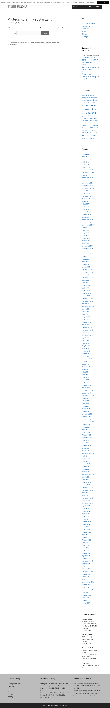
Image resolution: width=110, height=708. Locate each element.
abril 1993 (85, 579)
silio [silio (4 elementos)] (91, 135)
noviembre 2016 (87, 220)
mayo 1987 (86, 603)
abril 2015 (85, 262)
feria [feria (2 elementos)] (83, 109)
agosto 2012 (86, 338)
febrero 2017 (86, 214)
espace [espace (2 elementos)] (96, 102)
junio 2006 (85, 456)
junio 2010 (85, 403)
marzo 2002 (86, 511)
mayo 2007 (86, 440)
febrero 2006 (86, 466)
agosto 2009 (86, 417)
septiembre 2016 (88, 225)
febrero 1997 (86, 553)
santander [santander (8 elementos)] (86, 135)
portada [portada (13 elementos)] (86, 132)
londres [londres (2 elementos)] (92, 120)
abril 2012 (85, 348)
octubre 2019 (86, 180)
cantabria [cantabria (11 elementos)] (94, 100)
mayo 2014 (86, 285)
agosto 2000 (86, 524)
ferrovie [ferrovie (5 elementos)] (86, 110)
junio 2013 (85, 314)
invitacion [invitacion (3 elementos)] (91, 118)
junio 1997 (85, 543)
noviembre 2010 (87, 390)
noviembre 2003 (87, 490)
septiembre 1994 (88, 571)
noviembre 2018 (87, 186)
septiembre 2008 (88, 422)
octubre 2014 (86, 275)
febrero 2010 (86, 411)
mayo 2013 (86, 317)
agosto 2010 (86, 398)
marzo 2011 (86, 382)
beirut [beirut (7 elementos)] (84, 100)
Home (75, 6)
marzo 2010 (86, 409)
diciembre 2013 (87, 298)
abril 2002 (85, 508)
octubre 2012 (86, 333)
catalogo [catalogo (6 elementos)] (88, 102)
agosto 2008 (86, 424)
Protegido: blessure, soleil (91, 691)
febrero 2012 (86, 354)
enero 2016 (86, 243)
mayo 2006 (86, 459)
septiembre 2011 (88, 367)
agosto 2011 (86, 369)
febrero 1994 (86, 574)
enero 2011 (86, 388)
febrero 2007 (86, 445)
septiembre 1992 (88, 582)
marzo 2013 (86, 319)
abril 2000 (85, 527)
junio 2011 (85, 375)
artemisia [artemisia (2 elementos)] (93, 97)
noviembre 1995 (87, 561)
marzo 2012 (86, 351)
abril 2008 (85, 430)
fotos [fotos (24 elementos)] (93, 109)
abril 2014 (85, 288)
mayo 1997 (86, 545)
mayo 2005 (86, 469)
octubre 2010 (86, 393)
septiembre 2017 (88, 199)
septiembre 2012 (88, 335)
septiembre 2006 (88, 453)
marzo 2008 (86, 432)
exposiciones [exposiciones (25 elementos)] (89, 105)
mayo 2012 (86, 346)
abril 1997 (85, 548)
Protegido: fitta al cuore (90, 693)
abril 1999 (85, 535)
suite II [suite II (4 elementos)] (95, 135)
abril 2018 (85, 191)
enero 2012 (86, 356)
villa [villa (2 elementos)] (93, 138)
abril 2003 (85, 493)
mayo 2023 (86, 154)
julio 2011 (85, 372)
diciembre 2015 (87, 246)
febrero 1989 (86, 600)
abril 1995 (85, 566)
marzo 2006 (86, 464)
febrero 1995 (86, 569)
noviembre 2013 (87, 301)
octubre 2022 (86, 159)
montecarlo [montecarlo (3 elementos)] (89, 123)
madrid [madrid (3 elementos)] (96, 120)
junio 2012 (85, 343)
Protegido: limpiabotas (90, 696)
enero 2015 (86, 267)
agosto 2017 (86, 201)
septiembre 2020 (88, 172)
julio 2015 (85, 259)
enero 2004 (86, 485)
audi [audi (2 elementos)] (96, 97)
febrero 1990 (86, 595)
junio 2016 (85, 230)
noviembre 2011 (87, 361)
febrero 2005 (86, 472)
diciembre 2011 (87, 359)
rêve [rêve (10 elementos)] (97, 132)
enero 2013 (86, 325)
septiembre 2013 (88, 306)
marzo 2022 (86, 167)
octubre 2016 (86, 222)
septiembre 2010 (88, 396)
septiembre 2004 (88, 474)
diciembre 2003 (87, 487)
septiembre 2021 (88, 170)
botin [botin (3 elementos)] (88, 100)
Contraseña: (24, 33)
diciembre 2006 (87, 451)
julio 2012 (85, 340)
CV (83, 6)
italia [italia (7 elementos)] (96, 118)
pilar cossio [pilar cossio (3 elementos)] (89, 130)
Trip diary (12, 41)
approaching (13, 44)
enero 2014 (86, 296)
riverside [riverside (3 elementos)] (92, 133)
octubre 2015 (86, 251)
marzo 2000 (86, 529)
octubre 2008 (86, 419)
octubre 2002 (86, 501)
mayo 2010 (86, 406)
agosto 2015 (86, 256)
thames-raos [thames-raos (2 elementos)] (84, 138)
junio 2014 (85, 283)
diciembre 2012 (87, 327)
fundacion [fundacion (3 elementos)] (84, 113)
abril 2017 (85, 209)
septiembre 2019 (88, 183)
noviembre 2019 (87, 178)
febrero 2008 (86, 435)
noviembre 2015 (87, 249)
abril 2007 (85, 443)
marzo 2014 (86, 291)
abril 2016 (85, 235)
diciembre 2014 (87, 270)
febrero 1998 (86, 540)
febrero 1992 (86, 585)
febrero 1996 (86, 558)
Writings (85, 37)
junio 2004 (85, 480)
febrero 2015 (86, 264)
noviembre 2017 (87, 196)
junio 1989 (85, 598)
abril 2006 (85, 461)
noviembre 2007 (87, 438)
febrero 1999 (86, 537)
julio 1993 (85, 577)
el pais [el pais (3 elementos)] (93, 102)
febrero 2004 (86, 482)
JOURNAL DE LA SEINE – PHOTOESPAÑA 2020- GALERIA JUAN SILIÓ (87, 686)
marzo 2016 (86, 238)
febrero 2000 (86, 532)
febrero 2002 (86, 514)
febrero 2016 (86, 241)
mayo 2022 (86, 165)
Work (90, 6)
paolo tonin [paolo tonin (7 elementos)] (94, 127)
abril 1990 (85, 592)
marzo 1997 (86, 550)
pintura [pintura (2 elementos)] (94, 130)
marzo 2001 (86, 519)
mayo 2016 (86, 233)
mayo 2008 (86, 427)
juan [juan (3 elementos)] (86, 120)
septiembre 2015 (88, 254)
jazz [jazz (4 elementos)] (83, 120)
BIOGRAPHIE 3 (45, 698)
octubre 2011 (86, 364)
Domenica (85, 67)
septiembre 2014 (88, 277)
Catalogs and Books (89, 23)
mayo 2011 (86, 377)
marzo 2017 (86, 212)
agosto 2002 (86, 506)
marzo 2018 (86, 193)
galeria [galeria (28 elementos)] (92, 112)
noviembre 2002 (87, 498)
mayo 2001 (86, 516)
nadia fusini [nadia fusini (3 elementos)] (85, 125)
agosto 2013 (86, 309)
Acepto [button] (99, 3)
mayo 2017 (86, 207)
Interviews (85, 29)
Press (84, 31)
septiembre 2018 (88, 188)
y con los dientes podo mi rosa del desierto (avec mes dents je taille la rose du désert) (34, 42)
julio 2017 (85, 204)
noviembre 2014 (87, 272)
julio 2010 (85, 401)
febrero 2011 (86, 385)
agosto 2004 (86, 477)
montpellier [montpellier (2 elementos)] (94, 122)
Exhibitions (86, 26)
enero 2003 (86, 495)
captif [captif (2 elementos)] (83, 102)
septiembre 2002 (88, 503)
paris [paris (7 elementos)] (84, 130)
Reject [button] (106, 3)
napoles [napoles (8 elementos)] (92, 125)
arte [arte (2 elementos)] (89, 97)
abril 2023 (85, 157)
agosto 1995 (86, 564)
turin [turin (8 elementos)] (90, 138)
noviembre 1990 (87, 590)
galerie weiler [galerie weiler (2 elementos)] (85, 116)
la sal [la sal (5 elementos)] (89, 120)
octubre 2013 (86, 304)
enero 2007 (86, 448)
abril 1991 (85, 587)
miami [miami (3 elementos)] (83, 123)
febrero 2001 (86, 522)
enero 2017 (86, 217)
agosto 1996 (86, 556)
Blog (99, 6)
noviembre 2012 (87, 330)
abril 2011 (85, 380)
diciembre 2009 (87, 414)
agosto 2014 (86, 280)
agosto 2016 (86, 228)
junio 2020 (85, 175)
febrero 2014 (86, 293)
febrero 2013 (86, 322)
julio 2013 (85, 312)
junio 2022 (85, 162)
